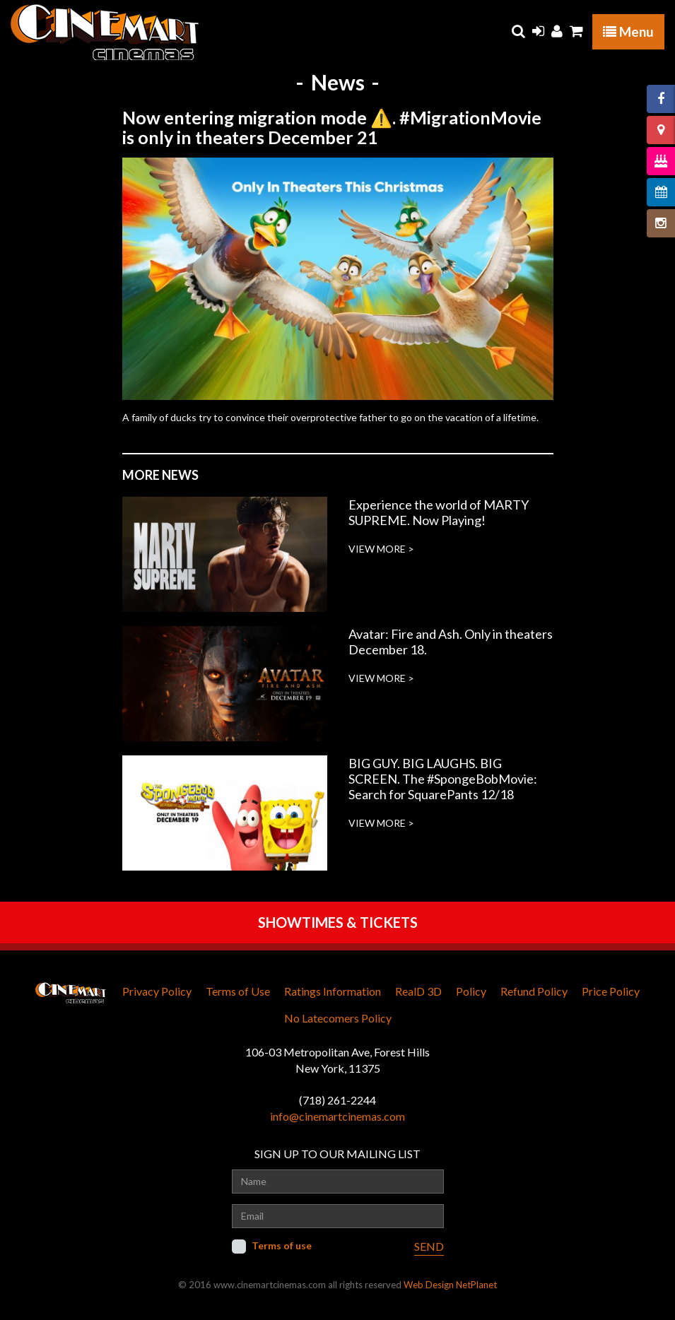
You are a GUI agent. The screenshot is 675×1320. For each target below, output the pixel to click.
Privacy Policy (157, 991)
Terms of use (282, 1245)
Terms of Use (238, 991)
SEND (429, 1246)
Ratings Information (332, 991)
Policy (471, 991)
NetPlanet (476, 1284)
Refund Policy (534, 991)
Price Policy (611, 991)
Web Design (429, 1284)
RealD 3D (418, 991)
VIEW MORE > (381, 549)
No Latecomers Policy (338, 1018)
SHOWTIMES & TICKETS (338, 922)
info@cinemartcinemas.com (337, 1116)
